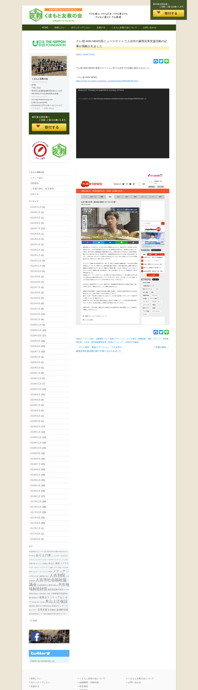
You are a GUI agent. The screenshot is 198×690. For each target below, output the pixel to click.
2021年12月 (36, 260)
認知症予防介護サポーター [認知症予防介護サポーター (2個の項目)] (57, 614)
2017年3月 (35, 534)
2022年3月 (35, 244)
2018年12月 (36, 437)
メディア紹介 (88, 339)
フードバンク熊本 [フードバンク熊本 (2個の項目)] (45, 572)
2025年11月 (36, 207)
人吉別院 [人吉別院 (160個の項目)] (57, 575)
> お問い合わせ (48, 108)
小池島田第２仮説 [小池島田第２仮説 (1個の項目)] (44, 593)
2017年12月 (36, 501)
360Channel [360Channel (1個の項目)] (50, 551)
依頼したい (59, 27)
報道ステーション (117, 339)
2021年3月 (35, 309)
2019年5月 (35, 416)
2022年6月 (35, 234)
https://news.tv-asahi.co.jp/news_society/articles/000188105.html (107, 81)
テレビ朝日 (131, 339)
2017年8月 (35, 523)
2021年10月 (36, 271)
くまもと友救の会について (124, 27)
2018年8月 (35, 459)
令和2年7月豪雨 (132, 342)
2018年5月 (35, 475)
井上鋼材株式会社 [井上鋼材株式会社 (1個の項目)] (43, 576)
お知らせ (34, 194)
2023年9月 (35, 218)
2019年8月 (35, 400)
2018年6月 (35, 469)
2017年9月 (35, 518)
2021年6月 (35, 293)
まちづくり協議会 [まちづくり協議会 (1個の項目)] (42, 563)
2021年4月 (35, 303)
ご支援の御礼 (161, 347)
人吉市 (86, 342)
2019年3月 (35, 421)
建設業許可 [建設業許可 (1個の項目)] (35, 597)
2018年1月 (35, 496)
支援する (101, 27)
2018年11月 (36, 443)
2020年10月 (36, 335)
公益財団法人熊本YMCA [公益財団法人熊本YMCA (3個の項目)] (47, 585)
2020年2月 (35, 368)
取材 (149, 339)
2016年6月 (35, 539)
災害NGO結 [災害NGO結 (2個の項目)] (46, 606)
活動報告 (100, 339)
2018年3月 (35, 485)
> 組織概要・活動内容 (88, 682)
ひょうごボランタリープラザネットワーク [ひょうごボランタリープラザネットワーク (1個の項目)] (47, 559)
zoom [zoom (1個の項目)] (33, 555)
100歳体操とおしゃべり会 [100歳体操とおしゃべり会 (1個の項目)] (37, 551)
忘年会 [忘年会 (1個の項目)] (34, 602)
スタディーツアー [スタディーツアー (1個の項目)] (39, 567)
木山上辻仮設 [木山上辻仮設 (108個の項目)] (56, 601)
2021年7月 (35, 287)
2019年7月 (35, 405)
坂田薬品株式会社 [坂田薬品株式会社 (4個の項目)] (56, 589)
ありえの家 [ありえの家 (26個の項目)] (43, 555)
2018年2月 (35, 491)
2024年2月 (35, 212)
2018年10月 (36, 448)
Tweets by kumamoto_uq (42, 661)
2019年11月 (36, 384)
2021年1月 (35, 319)
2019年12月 (36, 378)
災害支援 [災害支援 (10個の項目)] (42, 609)
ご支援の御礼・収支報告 (42, 188)
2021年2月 (35, 314)
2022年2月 (35, 250)
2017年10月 (36, 512)
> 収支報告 (82, 686)
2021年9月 (35, 276)
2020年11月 (36, 330)
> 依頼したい (35, 678)
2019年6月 (35, 410)
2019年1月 (35, 432)
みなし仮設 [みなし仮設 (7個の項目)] (54, 563)
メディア (157, 339)
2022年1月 (35, 255)
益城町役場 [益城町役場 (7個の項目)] (62, 609)
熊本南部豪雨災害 (98, 342)
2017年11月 (36, 507)
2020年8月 (35, 346)
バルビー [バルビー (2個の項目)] (35, 572)
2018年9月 (35, 453)
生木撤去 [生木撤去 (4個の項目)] (52, 610)
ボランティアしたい (81, 27)
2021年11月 (36, 266)
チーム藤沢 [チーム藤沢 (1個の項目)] (49, 567)
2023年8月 (35, 223)
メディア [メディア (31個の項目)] (59, 571)
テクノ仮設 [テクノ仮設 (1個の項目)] (57, 567)
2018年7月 (35, 464)
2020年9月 (35, 341)
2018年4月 (35, 480)
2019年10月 (36, 389)
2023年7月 (35, 228)
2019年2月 (35, 426)
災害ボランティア (115, 342)
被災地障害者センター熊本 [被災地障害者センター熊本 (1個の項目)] (38, 614)
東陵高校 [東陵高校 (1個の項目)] (32, 606)
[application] (122, 123)
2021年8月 (35, 282)
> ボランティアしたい (39, 682)
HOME (45, 27)
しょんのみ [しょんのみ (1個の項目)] (55, 555)
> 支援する (34, 686)
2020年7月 (35, 351)
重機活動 (142, 339)
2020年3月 (35, 362)
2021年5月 (35, 298)
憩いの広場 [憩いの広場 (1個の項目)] (40, 602)
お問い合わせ (149, 27)
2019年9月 (35, 394)
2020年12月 (36, 325)
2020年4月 (35, 357)
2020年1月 (35, 373)
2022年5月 (35, 239)
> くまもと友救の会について (91, 678)
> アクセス (36, 108)
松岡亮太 (44, 105)
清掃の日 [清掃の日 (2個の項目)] (38, 606)
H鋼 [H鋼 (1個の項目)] (56, 551)
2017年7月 (35, 528)
